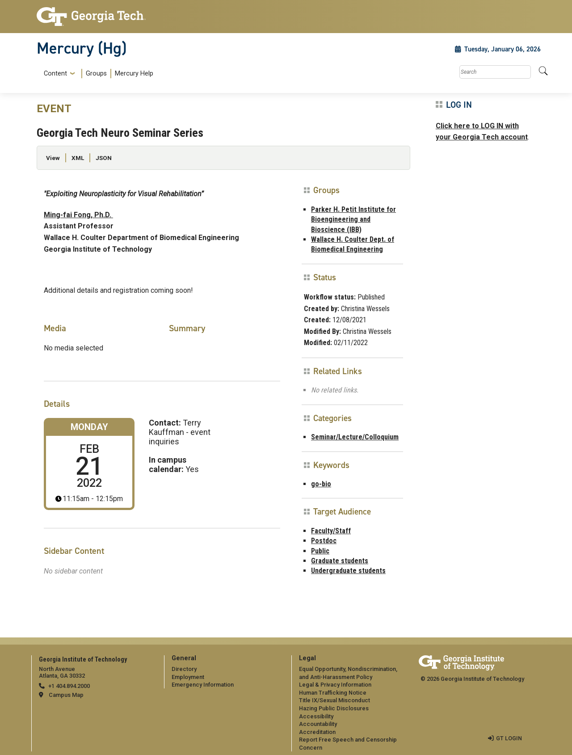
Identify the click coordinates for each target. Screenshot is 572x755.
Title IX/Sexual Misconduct (334, 700)
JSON (104, 157)
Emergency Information (203, 684)
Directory (184, 669)
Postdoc (323, 540)
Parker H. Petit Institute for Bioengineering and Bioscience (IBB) (353, 219)
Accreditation (317, 732)
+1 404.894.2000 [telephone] (69, 686)
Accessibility (316, 716)
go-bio (321, 484)
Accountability (318, 724)
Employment (188, 677)
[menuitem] (97, 73)
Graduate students (339, 561)
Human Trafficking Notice (332, 692)
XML (78, 157)
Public (320, 551)
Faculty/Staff (331, 531)
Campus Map (66, 695)
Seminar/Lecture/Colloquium (355, 437)
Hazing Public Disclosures (334, 708)
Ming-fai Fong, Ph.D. (78, 215)
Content (55, 73)
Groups (96, 73)
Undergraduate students (348, 570)
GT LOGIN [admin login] (509, 738)
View (53, 157)
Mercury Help (134, 73)
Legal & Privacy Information (335, 684)
